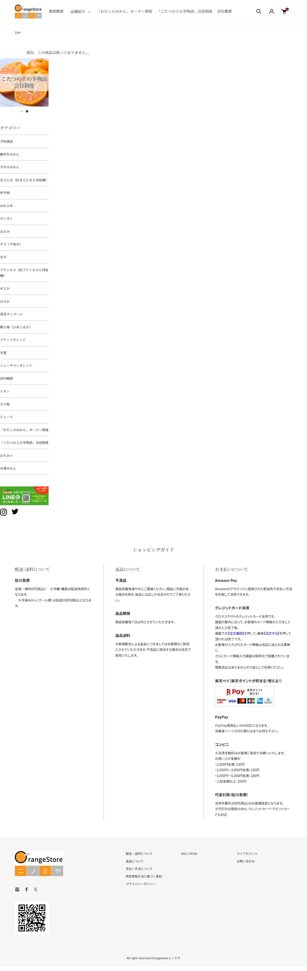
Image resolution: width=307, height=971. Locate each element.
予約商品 (6, 141)
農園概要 (56, 11)
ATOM (193, 853)
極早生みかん (9, 154)
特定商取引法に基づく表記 (144, 876)
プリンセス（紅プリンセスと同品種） (24, 272)
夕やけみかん (9, 167)
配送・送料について (139, 853)
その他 (5, 404)
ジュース (6, 416)
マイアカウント (247, 853)
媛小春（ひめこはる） (16, 327)
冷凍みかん (8, 468)
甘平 (3, 257)
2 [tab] (27, 111)
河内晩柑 (6, 378)
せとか (5, 288)
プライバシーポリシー (141, 884)
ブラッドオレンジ (13, 339)
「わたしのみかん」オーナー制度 (124, 11)
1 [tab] (21, 111)
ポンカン (6, 218)
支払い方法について (139, 868)
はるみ (5, 231)
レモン (5, 391)
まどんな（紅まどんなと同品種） (24, 180)
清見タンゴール (11, 314)
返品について (135, 861)
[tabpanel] (24, 82)
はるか (5, 301)
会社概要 (224, 11)
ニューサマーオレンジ (16, 365)
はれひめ (6, 205)
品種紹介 (78, 11)
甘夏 (3, 352)
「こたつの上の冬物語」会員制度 (184, 11)
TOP (18, 32)
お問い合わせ (246, 861)
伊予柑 (5, 192)
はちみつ (6, 455)
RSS (184, 853)
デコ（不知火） (11, 244)
